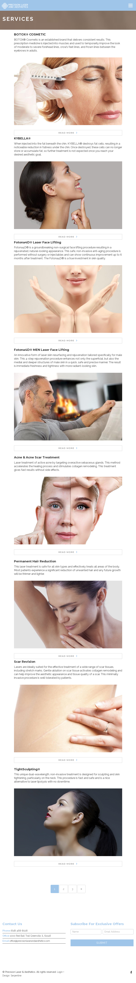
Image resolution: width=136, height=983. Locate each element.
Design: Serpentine (11, 975)
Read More (66, 133)
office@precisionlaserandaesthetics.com (30, 941)
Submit (101, 942)
